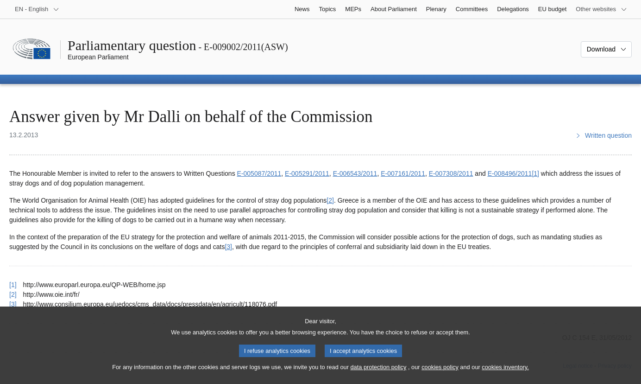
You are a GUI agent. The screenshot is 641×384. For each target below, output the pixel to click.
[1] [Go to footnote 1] (535, 173)
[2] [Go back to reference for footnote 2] (13, 294)
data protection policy (378, 373)
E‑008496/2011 (510, 173)
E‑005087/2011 (259, 173)
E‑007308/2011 (451, 173)
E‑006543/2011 (355, 173)
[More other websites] (601, 9)
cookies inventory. (505, 373)
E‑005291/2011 (307, 173)
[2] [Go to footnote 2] (330, 200)
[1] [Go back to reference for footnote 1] (13, 284)
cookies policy (440, 373)
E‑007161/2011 (403, 173)
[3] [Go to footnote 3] (228, 246)
